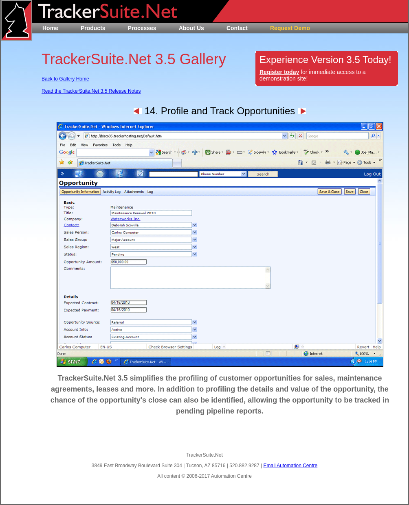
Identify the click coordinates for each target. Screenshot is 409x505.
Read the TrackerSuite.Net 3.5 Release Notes (91, 91)
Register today (279, 72)
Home (50, 28)
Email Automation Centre (290, 465)
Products (93, 28)
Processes (142, 28)
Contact (237, 28)
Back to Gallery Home (65, 79)
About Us (191, 28)
